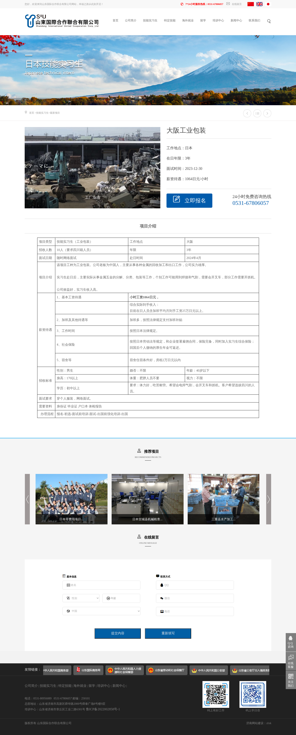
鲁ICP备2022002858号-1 (103, 709)
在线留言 (234, 4)
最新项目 (55, 112)
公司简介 (130, 20)
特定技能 (170, 20)
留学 (203, 20)
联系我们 (254, 20)
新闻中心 (236, 20)
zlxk (268, 723)
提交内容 (117, 633)
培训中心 (218, 20)
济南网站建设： (256, 723)
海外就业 (188, 20)
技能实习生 (150, 20)
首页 (115, 20)
